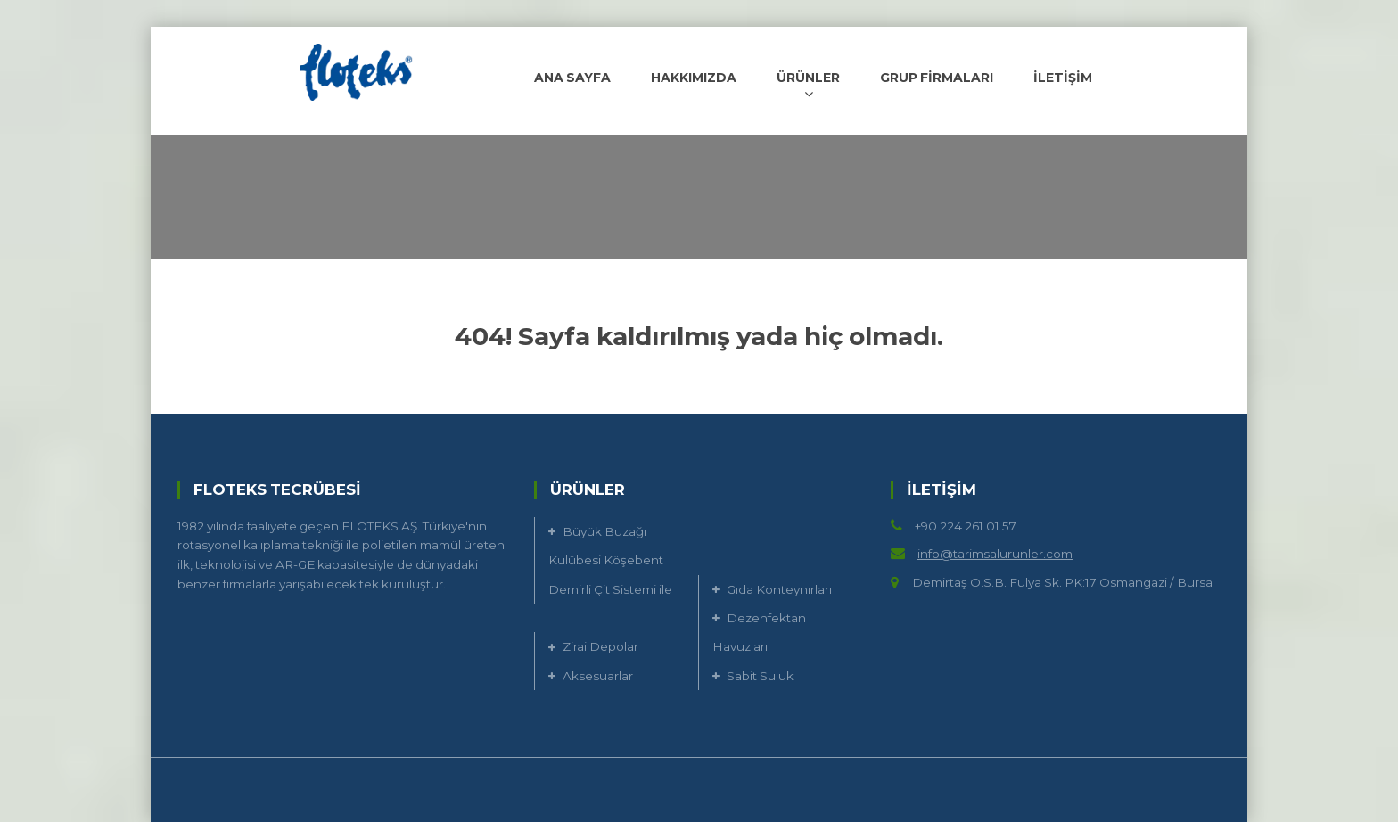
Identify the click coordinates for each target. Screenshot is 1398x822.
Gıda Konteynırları (779, 589)
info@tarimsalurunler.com (995, 554)
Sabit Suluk (760, 676)
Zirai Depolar (600, 646)
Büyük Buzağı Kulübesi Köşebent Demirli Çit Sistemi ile (610, 560)
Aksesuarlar (598, 676)
